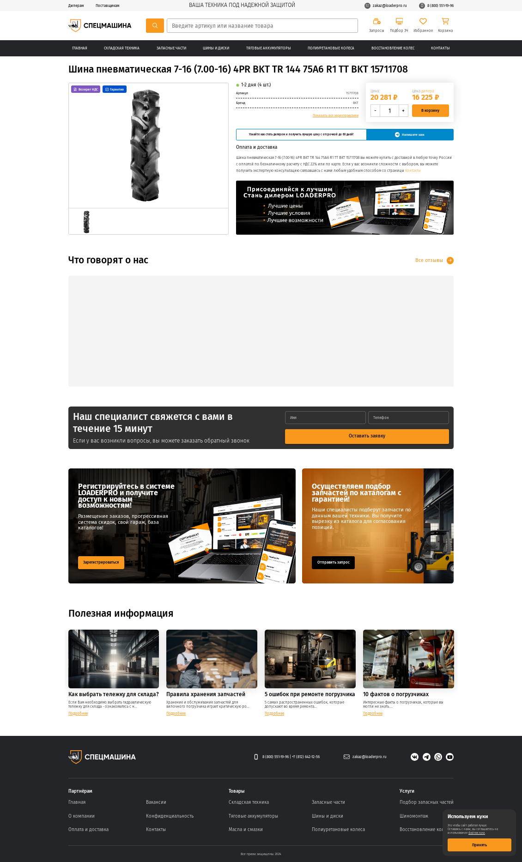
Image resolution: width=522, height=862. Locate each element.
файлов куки (476, 833)
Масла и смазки (246, 829)
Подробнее (78, 713)
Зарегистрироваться (101, 562)
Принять (479, 845)
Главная (79, 48)
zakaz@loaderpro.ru (385, 6)
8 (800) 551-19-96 (436, 6)
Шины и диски (216, 48)
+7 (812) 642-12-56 (306, 756)
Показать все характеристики (335, 115)
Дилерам (76, 5)
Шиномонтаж (414, 816)
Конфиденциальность (170, 816)
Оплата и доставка (88, 829)
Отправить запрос (333, 562)
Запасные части (171, 48)
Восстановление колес (392, 48)
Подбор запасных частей (427, 802)
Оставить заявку (367, 436)
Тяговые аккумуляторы (268, 48)
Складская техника (122, 48)
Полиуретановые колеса (331, 48)
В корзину (430, 110)
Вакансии (156, 802)
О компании (81, 816)
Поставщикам (107, 5)
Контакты (440, 48)
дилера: (428, 91)
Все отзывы (429, 260)
